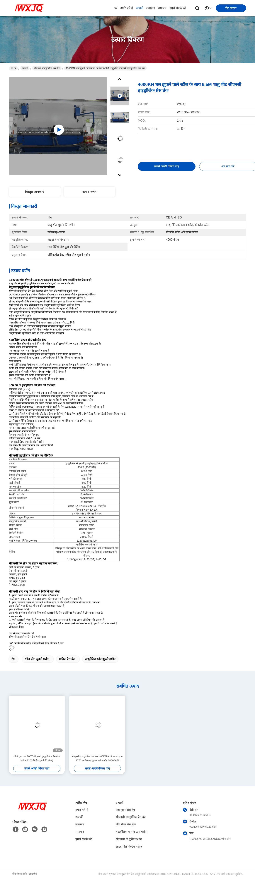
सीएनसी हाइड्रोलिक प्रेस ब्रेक (47, 68)
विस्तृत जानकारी (35, 192)
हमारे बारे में (126, 8)
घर (115, 8)
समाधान (150, 8)
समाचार (162, 8)
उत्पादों (139, 8)
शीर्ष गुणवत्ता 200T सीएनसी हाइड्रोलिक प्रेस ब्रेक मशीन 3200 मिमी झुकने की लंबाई (37, 758)
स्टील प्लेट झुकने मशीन (37, 659)
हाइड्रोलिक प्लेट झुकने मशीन (100, 659)
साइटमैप (33, 873)
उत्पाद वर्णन (89, 192)
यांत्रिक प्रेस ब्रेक (67, 659)
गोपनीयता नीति (19, 873)
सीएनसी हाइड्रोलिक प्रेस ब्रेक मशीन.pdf (27, 636)
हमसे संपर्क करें (177, 8)
